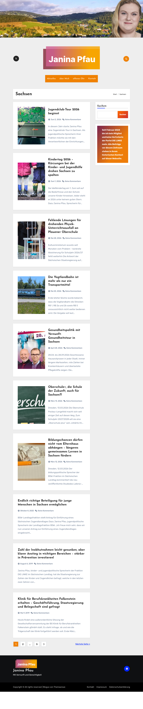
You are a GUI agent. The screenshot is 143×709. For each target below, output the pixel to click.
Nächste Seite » (82, 661)
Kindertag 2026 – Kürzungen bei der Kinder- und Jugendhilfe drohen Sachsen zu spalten (65, 170)
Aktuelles (51, 79)
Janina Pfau (23, 688)
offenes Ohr (79, 79)
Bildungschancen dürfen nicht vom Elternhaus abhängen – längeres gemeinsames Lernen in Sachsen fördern (65, 459)
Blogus (46, 704)
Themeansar (59, 704)
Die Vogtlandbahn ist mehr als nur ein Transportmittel (63, 287)
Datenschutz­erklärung (119, 704)
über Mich (64, 79)
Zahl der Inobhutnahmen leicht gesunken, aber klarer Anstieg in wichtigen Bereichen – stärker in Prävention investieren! (50, 568)
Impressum (101, 704)
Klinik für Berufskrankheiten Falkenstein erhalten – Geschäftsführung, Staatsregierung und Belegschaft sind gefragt (51, 619)
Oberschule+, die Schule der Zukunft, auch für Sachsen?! (65, 400)
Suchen (101, 106)
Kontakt (92, 79)
